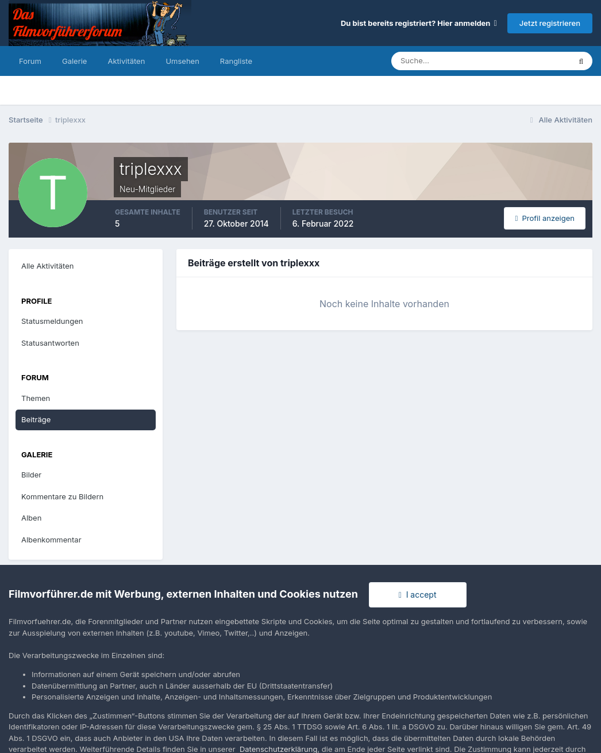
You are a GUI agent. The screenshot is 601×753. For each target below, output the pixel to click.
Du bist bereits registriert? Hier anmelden (419, 23)
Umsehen (182, 61)
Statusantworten (50, 342)
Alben (31, 517)
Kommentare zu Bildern (62, 496)
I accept (418, 594)
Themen (35, 398)
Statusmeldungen (52, 321)
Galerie (74, 61)
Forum (30, 61)
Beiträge (36, 419)
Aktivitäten (126, 61)
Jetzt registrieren (549, 23)
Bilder (31, 474)
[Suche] (440, 61)
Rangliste (236, 61)
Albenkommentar (51, 539)
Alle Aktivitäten (47, 265)
